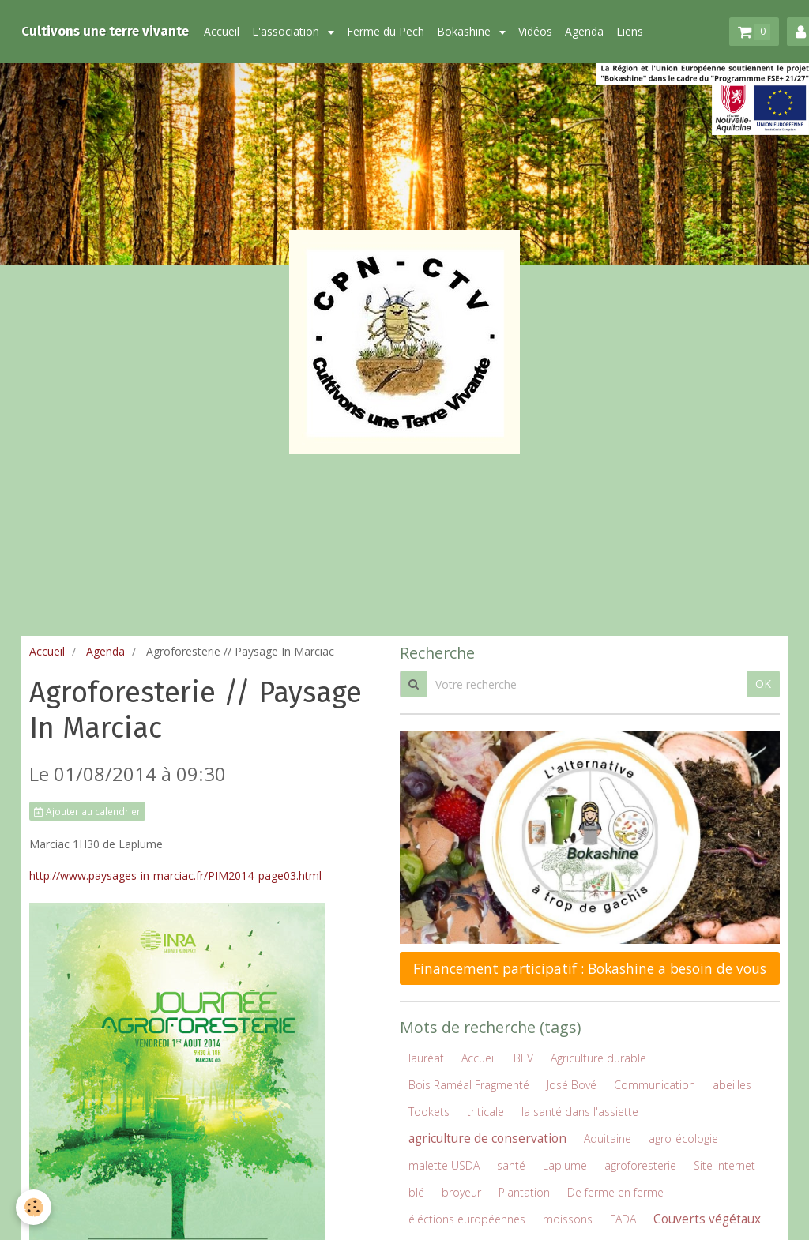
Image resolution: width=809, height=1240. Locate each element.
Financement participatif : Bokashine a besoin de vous (589, 968)
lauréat (426, 1057)
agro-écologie (683, 1138)
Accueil (221, 31)
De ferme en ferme (615, 1192)
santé (511, 1165)
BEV (523, 1057)
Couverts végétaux (707, 1219)
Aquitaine (607, 1138)
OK (763, 683)
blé (416, 1192)
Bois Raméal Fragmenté (468, 1084)
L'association (287, 31)
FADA (623, 1219)
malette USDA (444, 1165)
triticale (485, 1111)
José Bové (571, 1084)
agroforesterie (640, 1165)
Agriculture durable (598, 1057)
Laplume (565, 1165)
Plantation (524, 1192)
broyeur (461, 1192)
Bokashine (465, 31)
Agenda (584, 31)
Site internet (724, 1165)
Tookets (429, 1111)
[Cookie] (33, 1207)
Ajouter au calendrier (87, 811)
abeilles (732, 1084)
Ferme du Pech (385, 31)
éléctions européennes (466, 1219)
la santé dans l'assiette (579, 1111)
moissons (568, 1219)
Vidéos (535, 31)
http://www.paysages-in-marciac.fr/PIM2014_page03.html (175, 875)
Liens (629, 31)
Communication (654, 1084)
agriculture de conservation (487, 1138)
